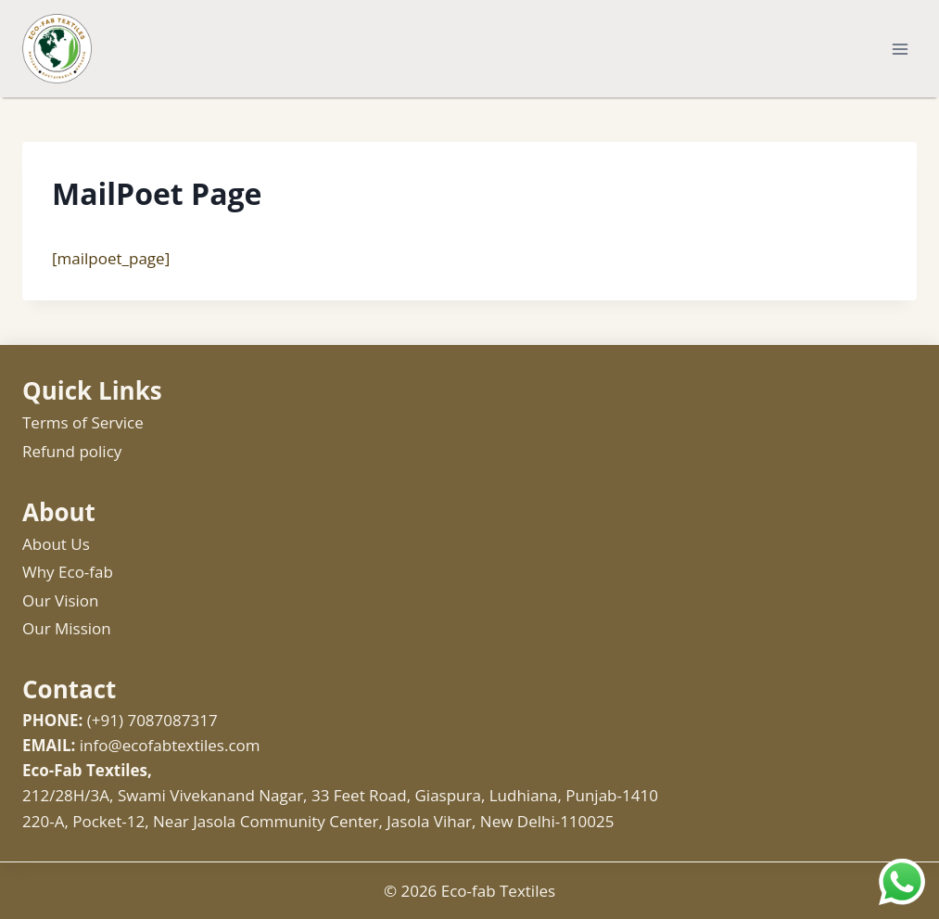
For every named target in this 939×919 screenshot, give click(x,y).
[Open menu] (899, 48)
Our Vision (60, 600)
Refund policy (71, 451)
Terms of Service (83, 422)
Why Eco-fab (67, 571)
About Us (56, 544)
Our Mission (66, 628)
